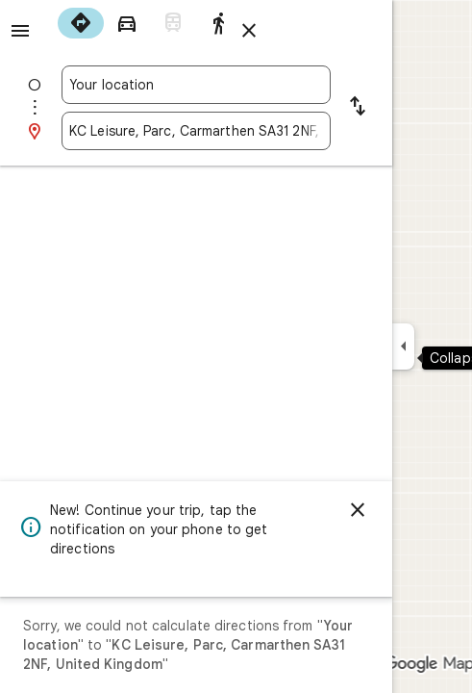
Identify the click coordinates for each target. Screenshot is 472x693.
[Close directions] (249, 31)
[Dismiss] (357, 510)
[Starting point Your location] (196, 84)
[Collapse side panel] (403, 346)
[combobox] (196, 84)
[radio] (81, 23)
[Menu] (20, 31)
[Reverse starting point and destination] (358, 108)
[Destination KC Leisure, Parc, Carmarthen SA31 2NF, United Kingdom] (196, 130)
